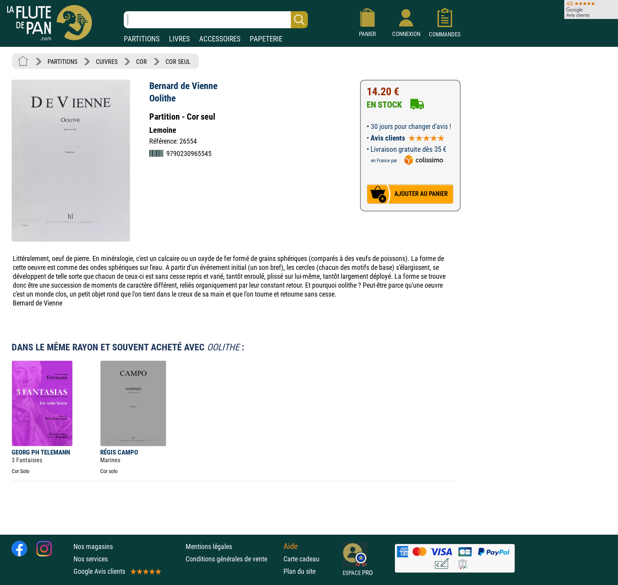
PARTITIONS (142, 38)
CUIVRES (107, 61)
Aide (290, 546)
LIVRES (179, 38)
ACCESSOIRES (220, 38)
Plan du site (299, 571)
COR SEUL (178, 61)
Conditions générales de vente (233, 559)
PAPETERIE (266, 38)
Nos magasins (93, 546)
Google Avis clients (116, 571)
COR (141, 61)
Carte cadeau (301, 559)
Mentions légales (209, 546)
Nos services (90, 559)
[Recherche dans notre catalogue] (216, 19)
